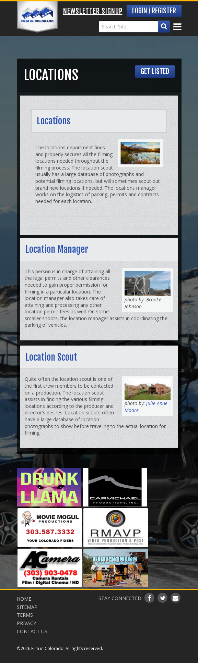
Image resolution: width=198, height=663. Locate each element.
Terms (25, 615)
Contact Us (32, 631)
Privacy (26, 623)
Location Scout (51, 357)
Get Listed (155, 71)
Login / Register (154, 11)
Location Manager (57, 249)
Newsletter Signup (93, 11)
